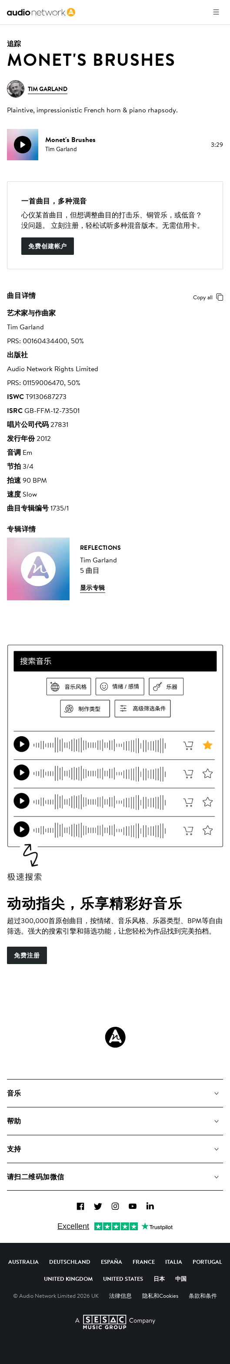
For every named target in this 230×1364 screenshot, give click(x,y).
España (111, 1262)
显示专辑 (92, 587)
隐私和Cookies (160, 1296)
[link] (41, 12)
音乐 (14, 1093)
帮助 (14, 1121)
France (144, 1262)
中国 (181, 1279)
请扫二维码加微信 (35, 1176)
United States (123, 1279)
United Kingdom (68, 1279)
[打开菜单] (216, 12)
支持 (14, 1149)
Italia (173, 1262)
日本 (159, 1279)
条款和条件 (203, 1296)
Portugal (207, 1262)
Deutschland (69, 1262)
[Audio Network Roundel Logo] (115, 1037)
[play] (22, 144)
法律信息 (120, 1296)
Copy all (210, 297)
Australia (23, 1262)
